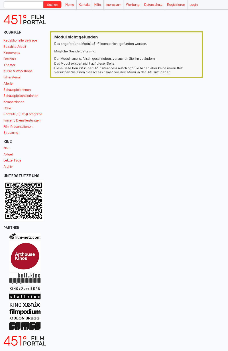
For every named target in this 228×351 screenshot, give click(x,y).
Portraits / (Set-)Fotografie (23, 114)
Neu (7, 148)
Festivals (10, 59)
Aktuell (8, 154)
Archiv (8, 166)
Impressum (113, 4)
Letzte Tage (12, 160)
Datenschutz (153, 4)
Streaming (11, 132)
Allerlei (8, 83)
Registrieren (176, 4)
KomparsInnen (14, 102)
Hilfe (97, 4)
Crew (7, 108)
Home (69, 4)
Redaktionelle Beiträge (20, 40)
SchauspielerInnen (17, 90)
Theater (9, 65)
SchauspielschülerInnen (21, 96)
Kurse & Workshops (18, 71)
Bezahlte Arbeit (15, 46)
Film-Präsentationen (18, 126)
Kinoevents (12, 52)
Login (194, 4)
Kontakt (84, 4)
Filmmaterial (12, 77)
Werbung (133, 4)
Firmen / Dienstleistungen (22, 120)
